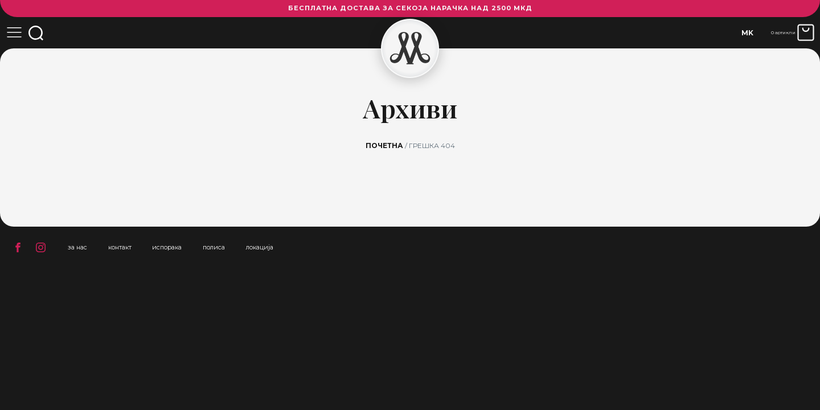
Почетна (384, 145)
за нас (77, 247)
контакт (120, 247)
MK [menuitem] (747, 32)
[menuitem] (747, 32)
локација (259, 247)
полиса (214, 247)
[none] (747, 32)
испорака (167, 247)
